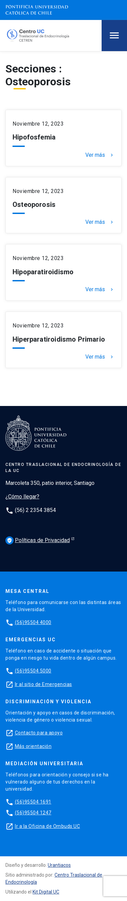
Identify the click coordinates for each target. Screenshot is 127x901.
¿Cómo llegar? (22, 496)
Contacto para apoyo (39, 732)
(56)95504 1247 (33, 812)
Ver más (99, 155)
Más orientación (33, 746)
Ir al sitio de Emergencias (43, 684)
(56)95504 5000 (33, 670)
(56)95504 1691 (33, 802)
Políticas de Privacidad (37, 540)
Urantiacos (59, 865)
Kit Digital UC (46, 892)
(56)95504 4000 (33, 622)
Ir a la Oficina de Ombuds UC (47, 826)
